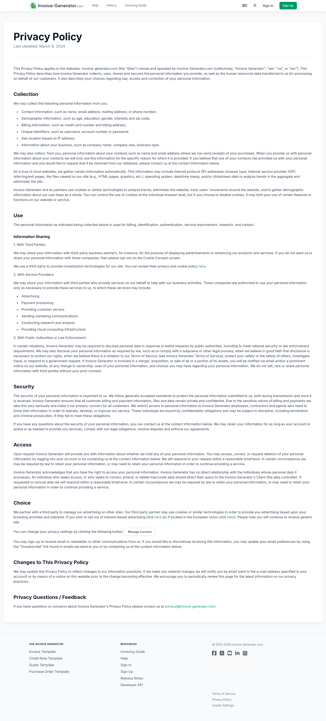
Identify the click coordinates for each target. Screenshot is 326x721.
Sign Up (288, 5)
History (112, 5)
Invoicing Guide (136, 5)
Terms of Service (224, 693)
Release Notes (132, 678)
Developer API (132, 685)
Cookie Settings (223, 705)
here (202, 266)
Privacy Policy (221, 699)
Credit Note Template (45, 658)
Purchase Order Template (49, 672)
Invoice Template (42, 652)
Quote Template (41, 665)
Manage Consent (140, 531)
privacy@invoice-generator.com (190, 606)
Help (95, 5)
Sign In (268, 6)
